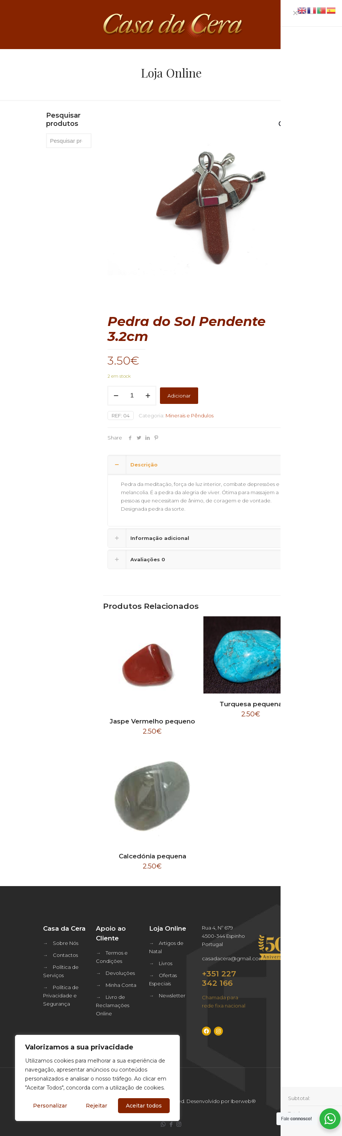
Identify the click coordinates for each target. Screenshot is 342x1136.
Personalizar (50, 1105)
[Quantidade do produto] (132, 395)
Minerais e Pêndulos (190, 416)
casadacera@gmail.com (233, 958)
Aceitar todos (144, 1105)
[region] (97, 1078)
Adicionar (179, 396)
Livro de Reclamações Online (112, 1005)
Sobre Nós (65, 943)
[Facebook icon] (171, 1124)
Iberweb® (243, 1101)
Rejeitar (96, 1105)
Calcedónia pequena (152, 856)
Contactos (65, 955)
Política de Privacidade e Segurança (61, 995)
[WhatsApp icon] (163, 1124)
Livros (165, 963)
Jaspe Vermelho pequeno (152, 721)
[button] (282, 124)
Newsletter (172, 995)
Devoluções (120, 973)
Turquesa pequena (251, 704)
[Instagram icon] (179, 1124)
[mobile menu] (330, 24)
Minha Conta (121, 985)
